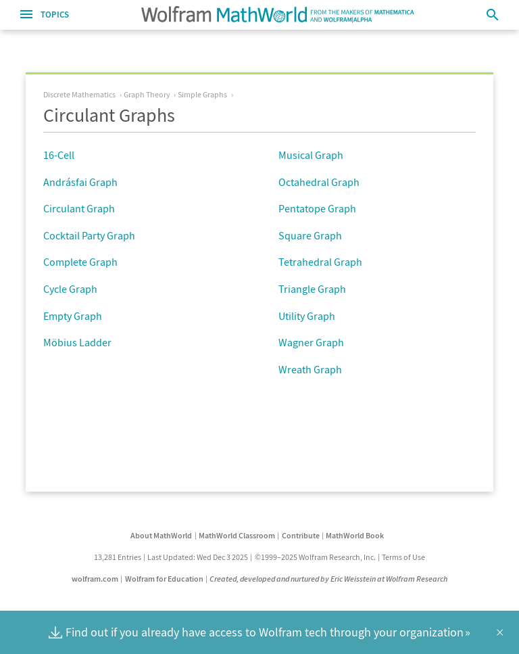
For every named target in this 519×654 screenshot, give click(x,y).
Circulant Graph (79, 208)
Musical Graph (310, 155)
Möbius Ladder (77, 342)
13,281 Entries (117, 557)
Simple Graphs (202, 94)
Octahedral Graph (319, 182)
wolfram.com (95, 579)
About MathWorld (161, 535)
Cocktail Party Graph (89, 235)
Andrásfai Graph (80, 182)
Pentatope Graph (317, 208)
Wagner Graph (311, 342)
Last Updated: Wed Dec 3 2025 (197, 557)
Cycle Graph (70, 289)
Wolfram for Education (164, 579)
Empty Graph (72, 316)
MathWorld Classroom (237, 535)
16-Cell (58, 155)
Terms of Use (403, 557)
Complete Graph (80, 261)
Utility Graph (306, 316)
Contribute (301, 535)
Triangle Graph (312, 289)
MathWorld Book (355, 535)
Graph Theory (147, 94)
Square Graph (310, 235)
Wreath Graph (310, 369)
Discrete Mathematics (79, 94)
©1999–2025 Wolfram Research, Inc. (315, 557)
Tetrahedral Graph (320, 261)
